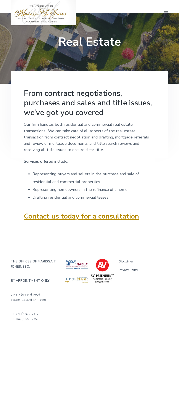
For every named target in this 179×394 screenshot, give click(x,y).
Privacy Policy (128, 270)
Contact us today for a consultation (81, 216)
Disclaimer (126, 261)
